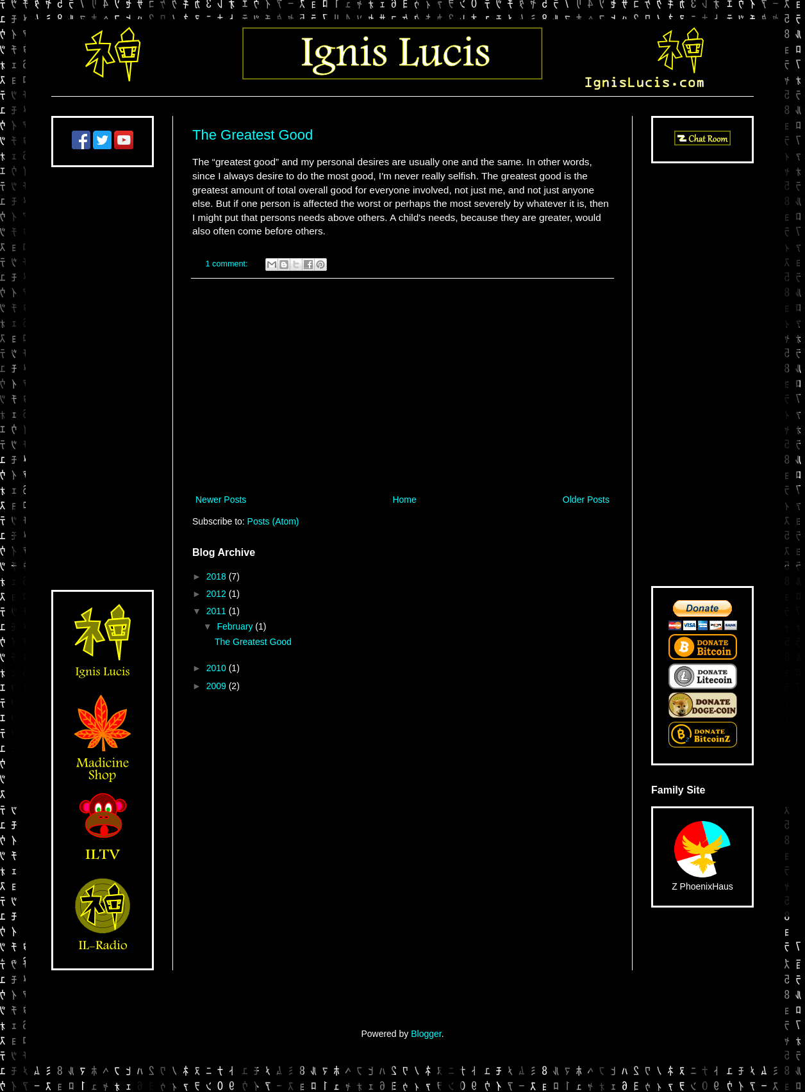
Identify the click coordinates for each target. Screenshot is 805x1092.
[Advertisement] (402, 386)
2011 (217, 611)
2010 (217, 668)
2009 (217, 686)
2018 (217, 576)
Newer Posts (220, 499)
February (236, 626)
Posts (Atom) (273, 521)
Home (404, 499)
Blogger (426, 1034)
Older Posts (586, 499)
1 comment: (228, 263)
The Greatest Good (252, 135)
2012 (217, 594)
